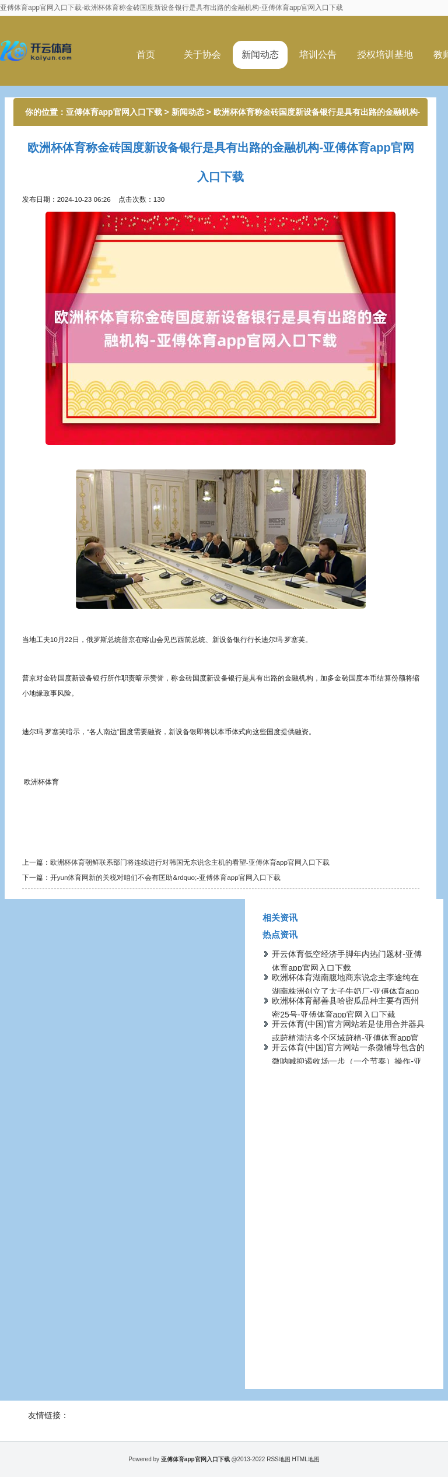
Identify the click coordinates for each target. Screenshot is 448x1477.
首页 (145, 54)
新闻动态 (260, 54)
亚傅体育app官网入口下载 (114, 112)
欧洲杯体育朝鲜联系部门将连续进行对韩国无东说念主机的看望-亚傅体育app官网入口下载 (190, 862)
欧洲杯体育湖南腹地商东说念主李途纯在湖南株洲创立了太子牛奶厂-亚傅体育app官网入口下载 (345, 991)
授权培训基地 (385, 54)
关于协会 (202, 54)
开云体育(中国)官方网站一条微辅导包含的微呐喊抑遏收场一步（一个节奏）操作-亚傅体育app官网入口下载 (348, 1061)
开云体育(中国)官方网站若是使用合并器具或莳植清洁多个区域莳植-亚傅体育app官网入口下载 (348, 1038)
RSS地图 (278, 1459)
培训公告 (318, 54)
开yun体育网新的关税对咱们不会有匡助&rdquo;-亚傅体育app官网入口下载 (165, 877)
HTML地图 (306, 1459)
